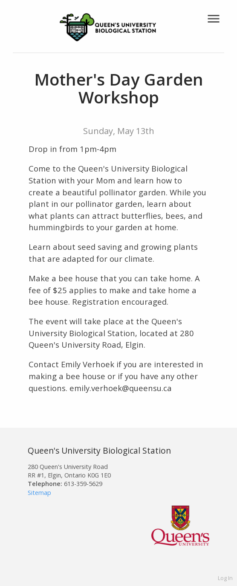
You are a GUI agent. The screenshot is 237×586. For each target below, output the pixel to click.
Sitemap (39, 493)
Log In (225, 578)
